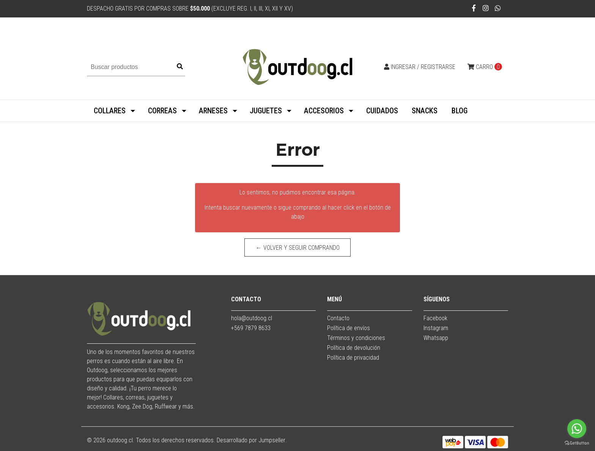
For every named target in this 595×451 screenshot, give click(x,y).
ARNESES (213, 110)
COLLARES (110, 110)
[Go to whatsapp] (576, 428)
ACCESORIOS (324, 110)
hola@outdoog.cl (251, 318)
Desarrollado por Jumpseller (251, 440)
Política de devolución (353, 347)
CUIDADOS (382, 110)
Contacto (338, 318)
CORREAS (162, 110)
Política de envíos (348, 328)
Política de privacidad (353, 357)
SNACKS (425, 110)
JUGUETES (266, 110)
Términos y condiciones (356, 337)
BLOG (460, 110)
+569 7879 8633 (251, 328)
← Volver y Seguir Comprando (298, 247)
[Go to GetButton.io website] (577, 443)
